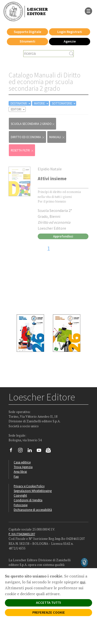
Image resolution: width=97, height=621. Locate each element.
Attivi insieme (52, 178)
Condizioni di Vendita (28, 500)
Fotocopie (20, 505)
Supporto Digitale (27, 32)
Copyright (20, 495)
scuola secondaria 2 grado (33, 124)
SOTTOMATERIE (64, 103)
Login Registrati (69, 32)
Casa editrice (22, 462)
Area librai (20, 471)
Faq (16, 476)
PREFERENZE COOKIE (48, 612)
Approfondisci (63, 236)
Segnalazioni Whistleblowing (33, 491)
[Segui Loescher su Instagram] (22, 451)
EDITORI (18, 109)
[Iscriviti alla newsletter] (50, 451)
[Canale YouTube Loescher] (40, 451)
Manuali (57, 137)
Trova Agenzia (23, 467)
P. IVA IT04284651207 (22, 534)
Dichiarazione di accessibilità (33, 510)
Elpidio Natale (50, 168)
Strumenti (27, 41)
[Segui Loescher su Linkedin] (31, 451)
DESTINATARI (21, 103)
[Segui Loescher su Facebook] (13, 451)
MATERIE (41, 103)
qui (82, 581)
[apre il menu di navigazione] (88, 10)
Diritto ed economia (28, 137)
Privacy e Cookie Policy (29, 486)
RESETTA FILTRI (22, 150)
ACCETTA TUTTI (48, 602)
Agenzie (70, 41)
